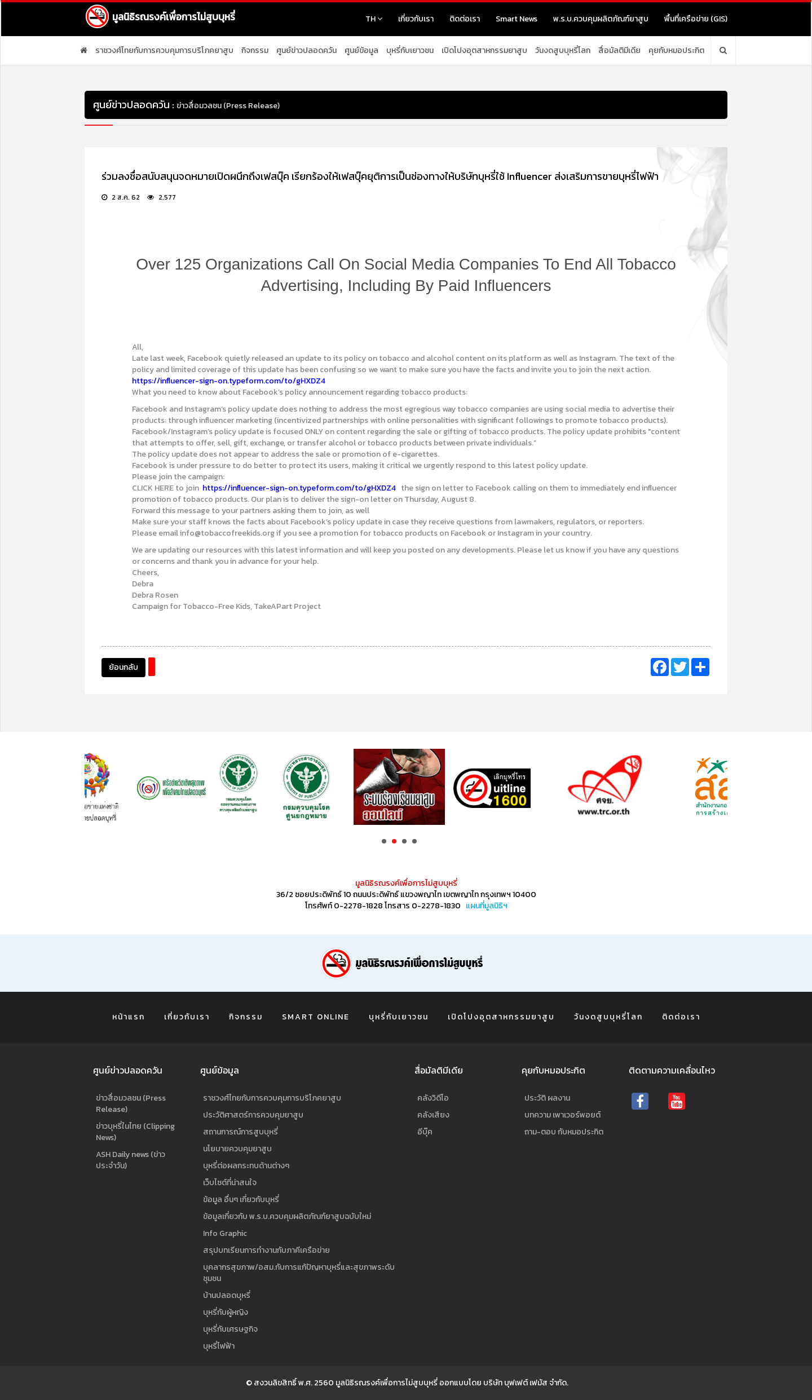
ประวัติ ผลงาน (547, 1098)
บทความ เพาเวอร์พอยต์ (562, 1115)
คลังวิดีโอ (433, 1098)
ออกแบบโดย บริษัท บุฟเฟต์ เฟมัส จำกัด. (503, 1383)
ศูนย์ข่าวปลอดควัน (306, 50)
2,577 (161, 198)
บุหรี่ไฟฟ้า (219, 1346)
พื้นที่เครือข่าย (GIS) (695, 19)
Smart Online (316, 1017)
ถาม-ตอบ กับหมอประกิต (563, 1132)
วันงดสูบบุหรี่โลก (562, 50)
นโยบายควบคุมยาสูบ (237, 1149)
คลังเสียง (433, 1115)
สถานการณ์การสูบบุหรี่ (240, 1132)
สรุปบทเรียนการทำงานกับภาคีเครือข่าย (266, 1250)
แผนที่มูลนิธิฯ (487, 906)
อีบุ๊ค (425, 1132)
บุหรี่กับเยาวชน (410, 50)
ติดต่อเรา (464, 19)
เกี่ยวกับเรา (416, 19)
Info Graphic (225, 1233)
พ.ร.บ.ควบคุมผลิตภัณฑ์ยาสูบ (600, 19)
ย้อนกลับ (123, 667)
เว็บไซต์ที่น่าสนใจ (230, 1183)
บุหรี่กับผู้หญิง (225, 1312)
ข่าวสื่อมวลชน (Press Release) (131, 1103)
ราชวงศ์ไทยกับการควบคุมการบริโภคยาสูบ (164, 50)
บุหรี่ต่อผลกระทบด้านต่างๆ (246, 1166)
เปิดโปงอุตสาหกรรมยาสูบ (484, 50)
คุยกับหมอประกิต (676, 50)
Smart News (516, 19)
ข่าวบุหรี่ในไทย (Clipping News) (135, 1131)
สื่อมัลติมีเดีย (619, 50)
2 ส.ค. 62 (121, 198)
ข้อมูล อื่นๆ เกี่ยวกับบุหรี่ (241, 1199)
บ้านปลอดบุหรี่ (226, 1295)
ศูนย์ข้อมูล (361, 50)
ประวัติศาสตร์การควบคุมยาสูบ (253, 1115)
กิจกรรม (254, 50)
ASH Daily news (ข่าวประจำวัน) (130, 1160)
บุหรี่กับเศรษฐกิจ (230, 1329)
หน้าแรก (128, 1017)
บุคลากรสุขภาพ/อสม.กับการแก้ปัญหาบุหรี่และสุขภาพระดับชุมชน (299, 1272)
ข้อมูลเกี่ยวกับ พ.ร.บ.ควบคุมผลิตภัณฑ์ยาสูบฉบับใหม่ (287, 1216)
